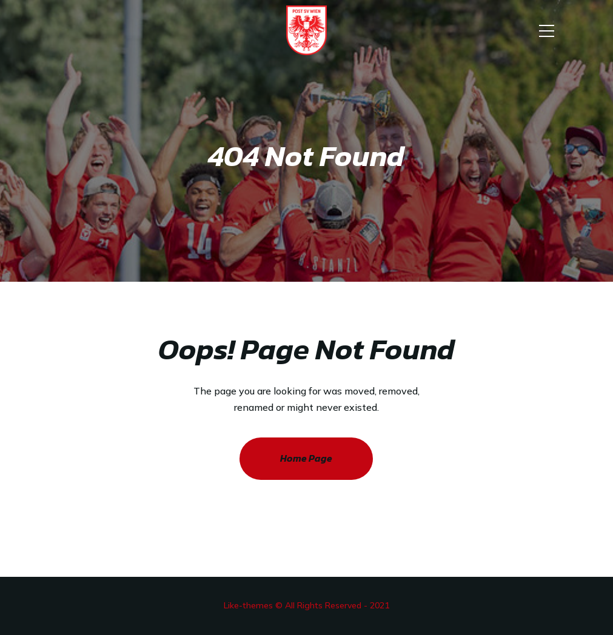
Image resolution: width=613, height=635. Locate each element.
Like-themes (248, 605)
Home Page (306, 458)
